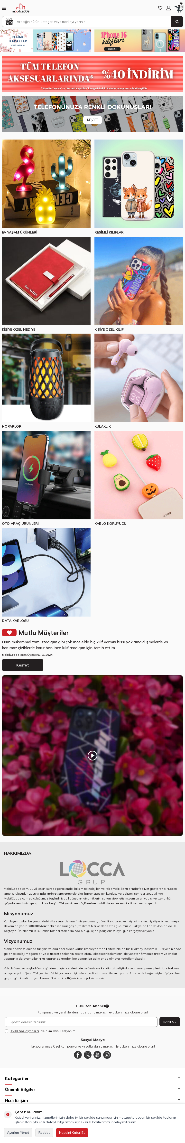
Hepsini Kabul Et (72, 1132)
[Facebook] (78, 1055)
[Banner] (92, 114)
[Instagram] (107, 1055)
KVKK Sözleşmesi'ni (24, 1031)
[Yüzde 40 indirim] (92, 74)
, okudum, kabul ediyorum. (40, 1031)
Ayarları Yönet (18, 1132)
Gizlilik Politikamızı (95, 1122)
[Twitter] (88, 1055)
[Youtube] (97, 1055)
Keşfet (22, 665)
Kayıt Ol (169, 1021)
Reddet (44, 1132)
